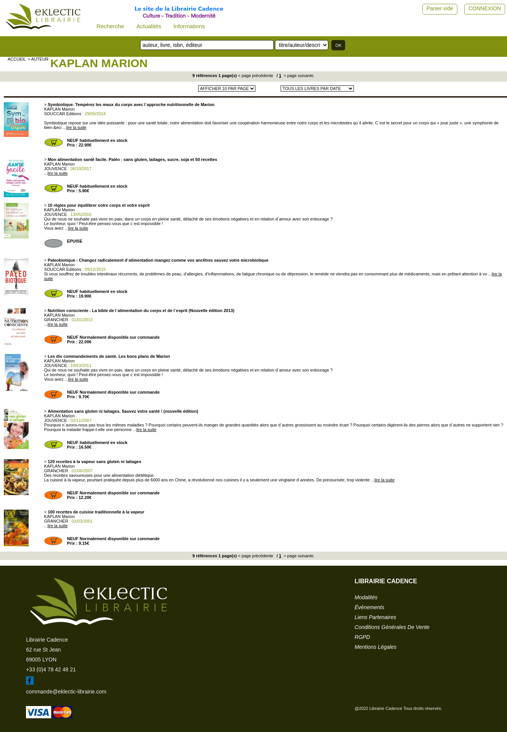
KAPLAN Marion (99, 63)
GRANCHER (56, 319)
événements (369, 607)
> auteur (38, 59)
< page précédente (255, 75)
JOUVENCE (55, 168)
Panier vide (439, 8)
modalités (366, 597)
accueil (17, 59)
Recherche (110, 26)
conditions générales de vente (392, 627)
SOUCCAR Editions (62, 113)
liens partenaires (375, 617)
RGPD (362, 637)
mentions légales (376, 647)
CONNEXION (484, 8)
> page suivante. (299, 75)
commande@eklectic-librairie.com (66, 692)
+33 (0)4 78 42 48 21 (51, 669)
